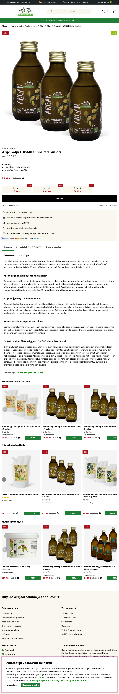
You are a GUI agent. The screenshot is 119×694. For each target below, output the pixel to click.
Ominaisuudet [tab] (54, 247)
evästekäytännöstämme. (74, 680)
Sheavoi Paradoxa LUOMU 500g (16, 567)
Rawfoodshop (8, 148)
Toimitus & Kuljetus (10, 622)
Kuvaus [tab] (8, 247)
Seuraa (59, 198)
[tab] (29, 247)
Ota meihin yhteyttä (11, 626)
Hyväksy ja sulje (30, 685)
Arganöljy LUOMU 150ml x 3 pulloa (67, 26)
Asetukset (12, 685)
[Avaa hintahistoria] (23, 178)
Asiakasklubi (67, 613)
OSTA (32, 438)
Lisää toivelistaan (10, 205)
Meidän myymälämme (72, 634)
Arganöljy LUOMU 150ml (32, 373)
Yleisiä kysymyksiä (10, 630)
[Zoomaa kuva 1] (59, 89)
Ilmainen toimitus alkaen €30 (20, 2)
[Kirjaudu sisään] (103, 11)
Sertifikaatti (66, 622)
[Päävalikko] (4, 11)
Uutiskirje (65, 626)
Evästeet (6, 634)
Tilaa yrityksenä (68, 618)
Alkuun (4, 26)
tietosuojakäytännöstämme (43, 680)
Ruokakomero (31, 26)
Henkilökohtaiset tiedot (13, 638)
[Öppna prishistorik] (19, 438)
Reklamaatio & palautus (13, 618)
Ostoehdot (7, 613)
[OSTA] (32, 514)
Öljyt (42, 26)
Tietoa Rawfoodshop (71, 630)
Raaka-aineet (16, 26)
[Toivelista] (108, 11)
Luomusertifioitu (104, 2)
